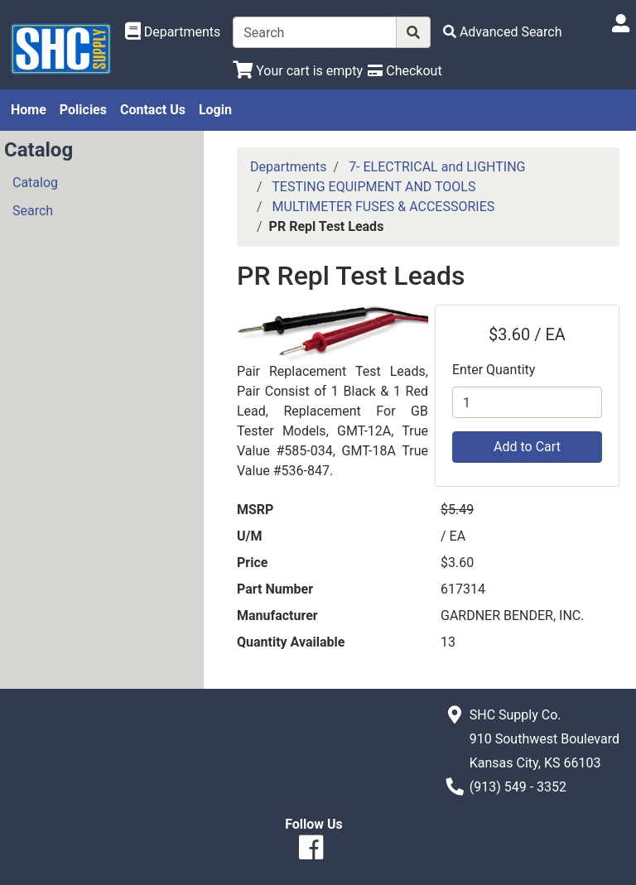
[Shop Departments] (173, 32)
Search (32, 211)
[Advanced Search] (502, 32)
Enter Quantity (493, 370)
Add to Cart (527, 447)
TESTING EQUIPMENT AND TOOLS (373, 187)
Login (215, 110)
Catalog (35, 182)
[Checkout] (404, 71)
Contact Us (153, 110)
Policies (83, 110)
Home (28, 110)
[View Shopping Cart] (298, 71)
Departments (288, 167)
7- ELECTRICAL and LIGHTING (437, 167)
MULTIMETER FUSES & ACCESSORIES (383, 206)
